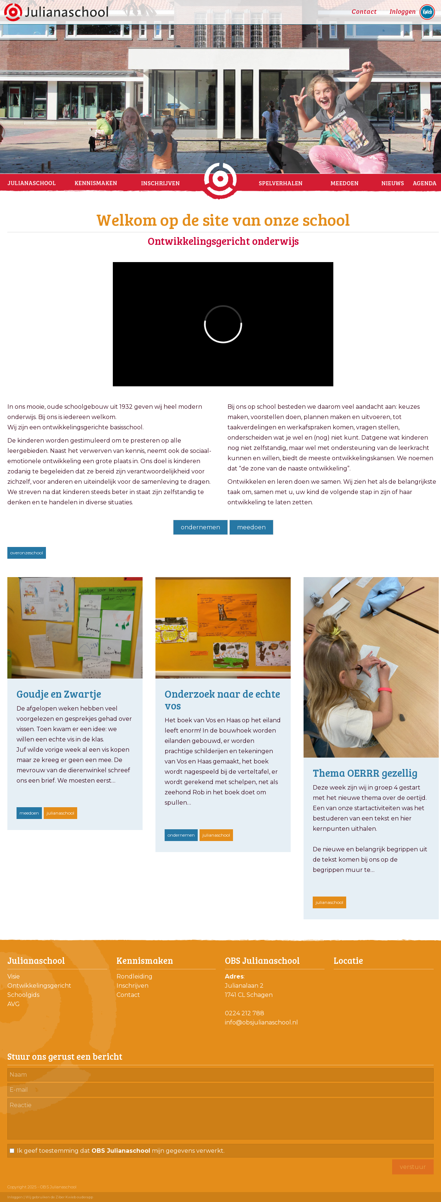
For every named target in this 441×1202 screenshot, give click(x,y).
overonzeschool (26, 552)
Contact (128, 994)
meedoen (251, 527)
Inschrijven (132, 985)
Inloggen (15, 1197)
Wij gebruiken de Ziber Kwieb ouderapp (59, 1197)
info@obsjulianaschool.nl (261, 1022)
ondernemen (200, 527)
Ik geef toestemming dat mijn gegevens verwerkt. (121, 1150)
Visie (13, 976)
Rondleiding (134, 976)
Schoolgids (23, 994)
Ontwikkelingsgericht (39, 985)
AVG (13, 1004)
